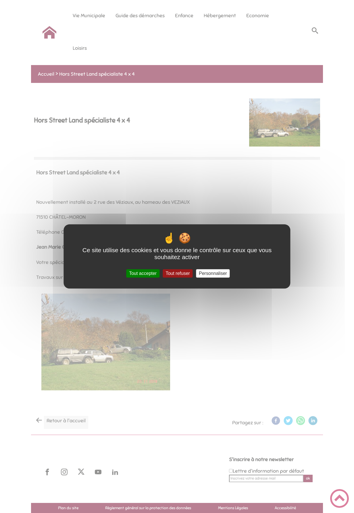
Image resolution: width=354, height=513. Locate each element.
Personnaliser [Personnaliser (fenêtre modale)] (213, 273)
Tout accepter (143, 273)
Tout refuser (178, 273)
